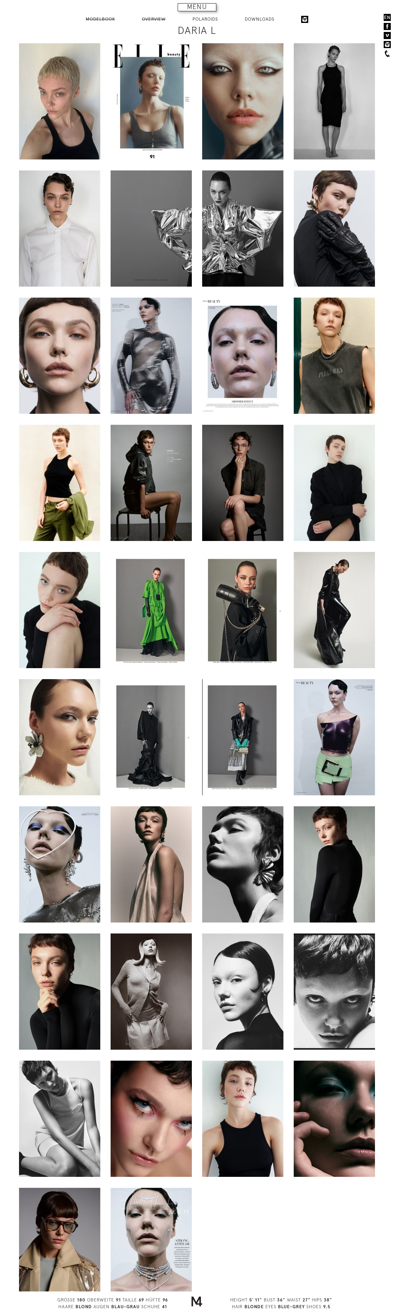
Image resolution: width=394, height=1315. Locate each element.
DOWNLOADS (259, 19)
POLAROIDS (205, 19)
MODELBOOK (100, 19)
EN (387, 17)
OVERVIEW (154, 19)
